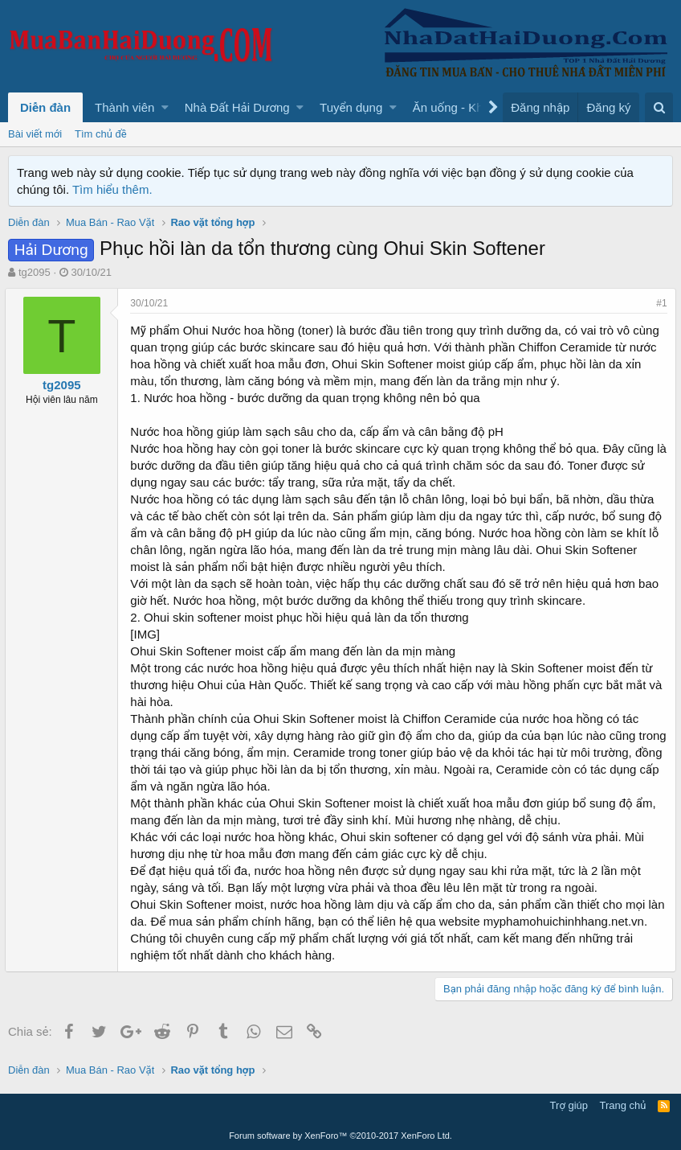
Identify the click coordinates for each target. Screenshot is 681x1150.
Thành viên (124, 107)
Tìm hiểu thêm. (112, 189)
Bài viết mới (35, 134)
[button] (165, 107)
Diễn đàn (45, 107)
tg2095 (34, 272)
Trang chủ (623, 1105)
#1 (659, 303)
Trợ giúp (569, 1105)
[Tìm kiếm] (659, 107)
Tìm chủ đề (101, 134)
